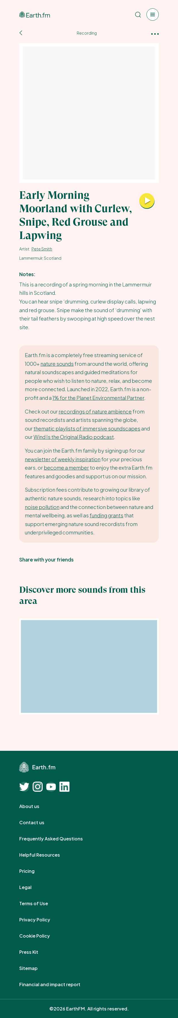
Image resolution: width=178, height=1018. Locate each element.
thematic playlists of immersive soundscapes (86, 428)
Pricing (33, 871)
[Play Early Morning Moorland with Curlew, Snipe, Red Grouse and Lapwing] (147, 201)
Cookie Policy (40, 936)
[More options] (155, 33)
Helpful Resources (45, 855)
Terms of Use (39, 903)
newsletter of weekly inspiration (62, 459)
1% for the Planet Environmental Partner (98, 398)
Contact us (38, 822)
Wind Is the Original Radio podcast (73, 437)
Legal (31, 887)
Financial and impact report (56, 984)
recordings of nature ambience (95, 411)
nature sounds (57, 363)
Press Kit (34, 952)
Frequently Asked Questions (57, 838)
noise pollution (42, 507)
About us (35, 806)
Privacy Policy (40, 919)
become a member (66, 467)
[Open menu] (152, 14)
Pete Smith (42, 248)
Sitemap (34, 968)
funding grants (106, 515)
